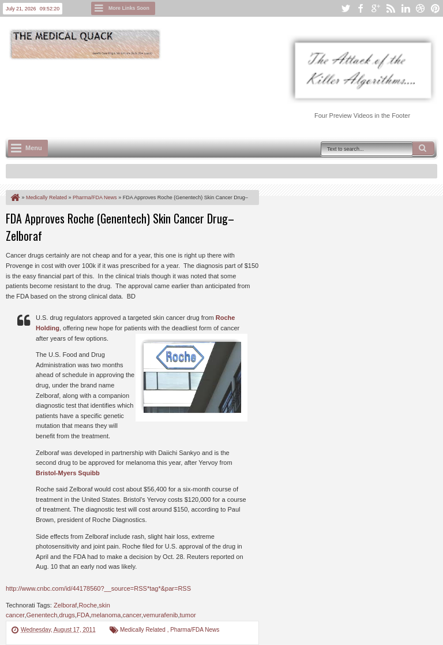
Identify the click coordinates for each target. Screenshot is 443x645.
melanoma (106, 615)
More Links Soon (128, 8)
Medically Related (143, 630)
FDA (83, 615)
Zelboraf (65, 605)
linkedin (405, 8)
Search (423, 148)
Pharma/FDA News (194, 630)
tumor (188, 615)
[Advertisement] (216, 93)
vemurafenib (160, 615)
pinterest (435, 8)
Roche (87, 605)
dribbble (420, 8)
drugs (67, 615)
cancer (131, 615)
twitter (345, 8)
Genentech (41, 615)
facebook (360, 8)
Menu (33, 147)
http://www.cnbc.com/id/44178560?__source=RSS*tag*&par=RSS (98, 588)
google (375, 8)
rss (390, 8)
